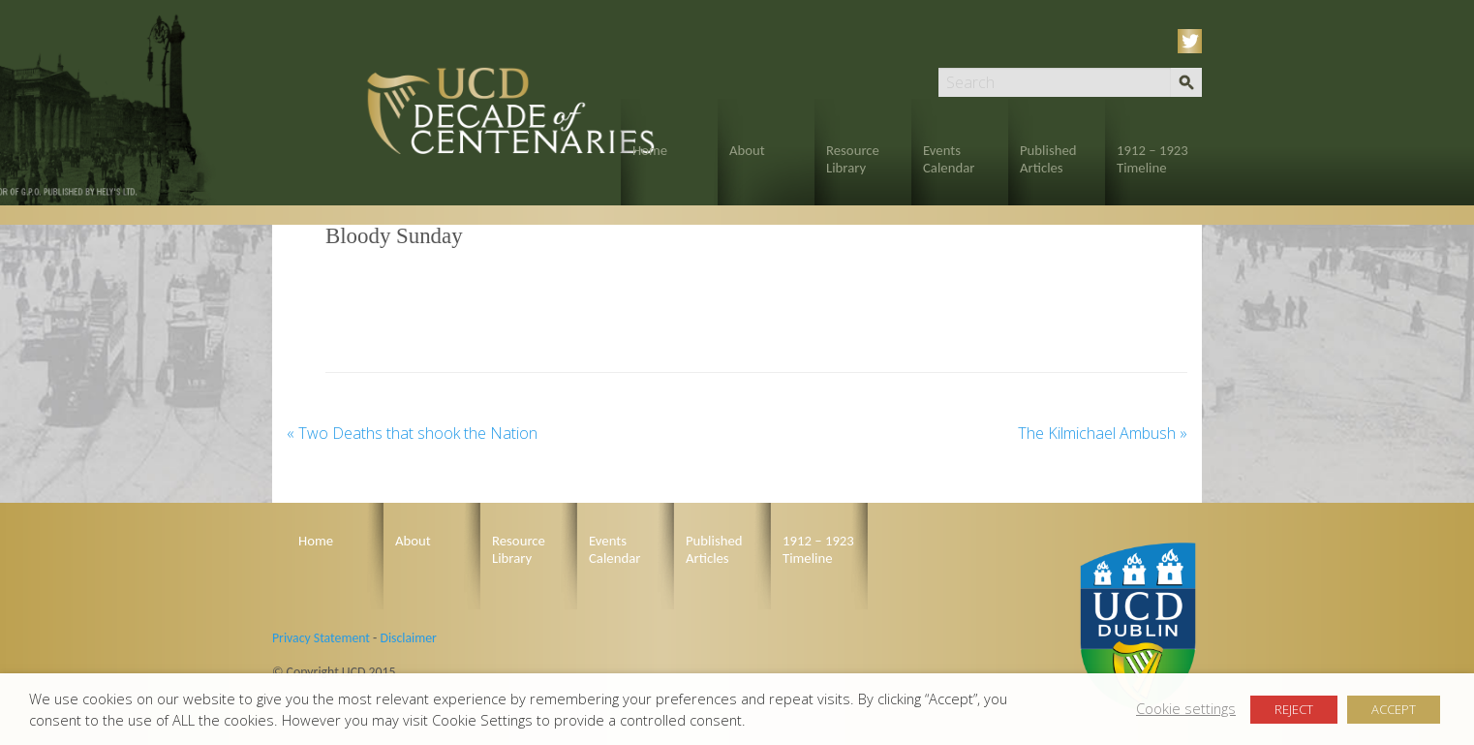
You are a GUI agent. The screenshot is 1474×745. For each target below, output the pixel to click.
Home (649, 150)
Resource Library (852, 158)
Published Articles (1048, 158)
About (747, 150)
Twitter (1193, 41)
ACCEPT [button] (1393, 709)
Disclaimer (408, 638)
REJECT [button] (1293, 709)
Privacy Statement (321, 638)
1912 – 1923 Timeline (1152, 158)
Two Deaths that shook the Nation (412, 433)
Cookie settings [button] (1186, 708)
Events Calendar (948, 158)
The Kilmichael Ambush (1102, 433)
